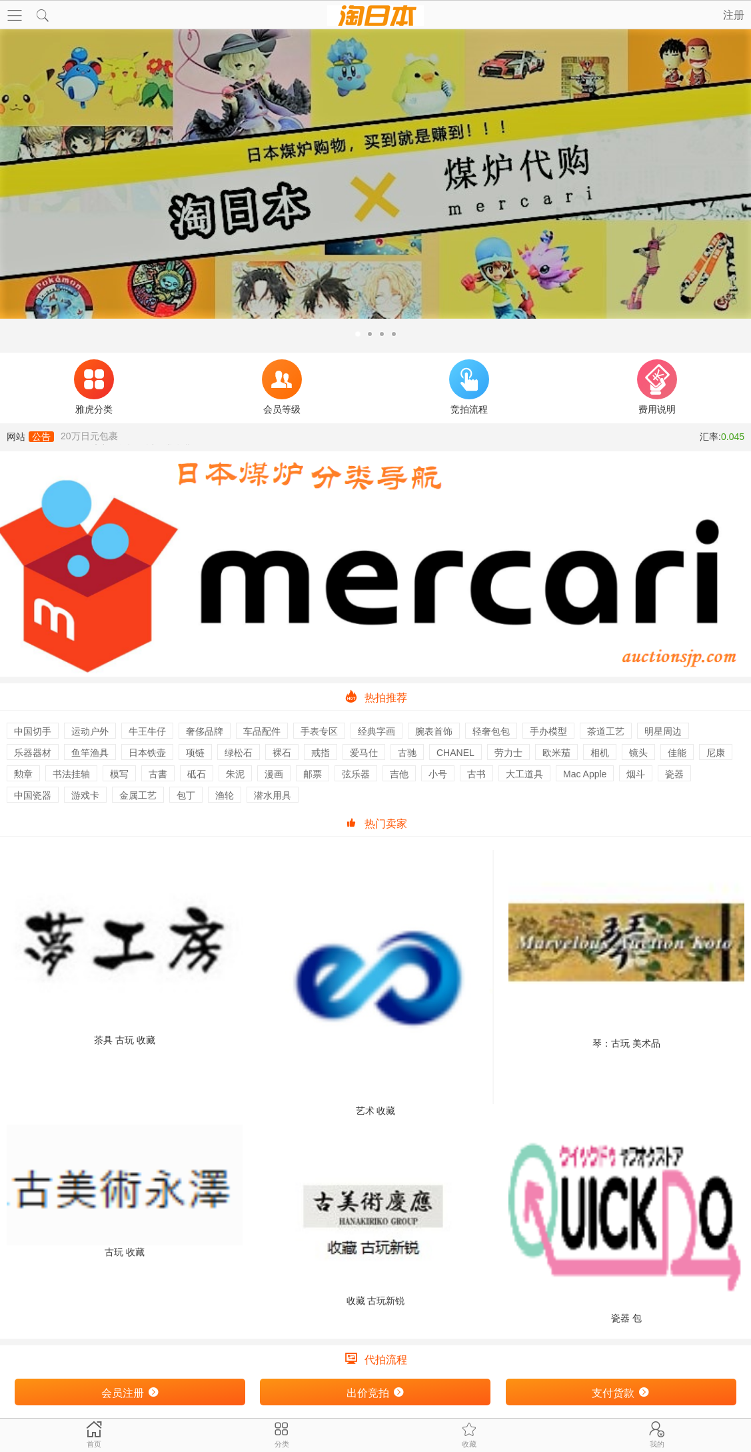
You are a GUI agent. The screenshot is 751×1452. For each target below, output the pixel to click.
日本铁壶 (147, 752)
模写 (119, 774)
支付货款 (621, 1392)
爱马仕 (364, 752)
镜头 (638, 752)
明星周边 (663, 731)
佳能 (677, 752)
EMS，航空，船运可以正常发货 (127, 436)
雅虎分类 (94, 387)
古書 (158, 774)
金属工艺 (138, 795)
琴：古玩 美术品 (626, 949)
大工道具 (524, 774)
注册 (733, 15)
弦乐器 (356, 774)
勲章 (23, 774)
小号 (437, 774)
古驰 (407, 752)
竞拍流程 (469, 387)
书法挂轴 (71, 774)
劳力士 (508, 752)
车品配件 (262, 731)
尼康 (715, 752)
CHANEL (455, 752)
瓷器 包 (626, 1224)
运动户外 (90, 731)
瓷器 (674, 774)
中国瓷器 (32, 795)
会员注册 (130, 1392)
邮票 (312, 774)
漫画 (274, 774)
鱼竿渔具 (90, 752)
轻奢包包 (491, 731)
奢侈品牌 (204, 731)
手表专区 (319, 731)
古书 (476, 774)
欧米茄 (556, 752)
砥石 (196, 774)
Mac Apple (584, 774)
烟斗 (635, 774)
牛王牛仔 (147, 731)
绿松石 (239, 752)
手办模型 (548, 731)
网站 (30, 436)
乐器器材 (32, 752)
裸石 (282, 752)
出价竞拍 (375, 1392)
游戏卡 (85, 795)
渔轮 (224, 795)
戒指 (320, 752)
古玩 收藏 (125, 1191)
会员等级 (282, 387)
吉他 (399, 774)
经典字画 (376, 731)
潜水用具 (272, 795)
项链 (195, 752)
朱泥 (235, 774)
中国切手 (32, 731)
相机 (599, 752)
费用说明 (657, 387)
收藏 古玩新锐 (375, 1215)
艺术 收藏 (375, 983)
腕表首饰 (433, 731)
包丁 (186, 795)
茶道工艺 (605, 731)
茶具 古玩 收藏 (125, 947)
